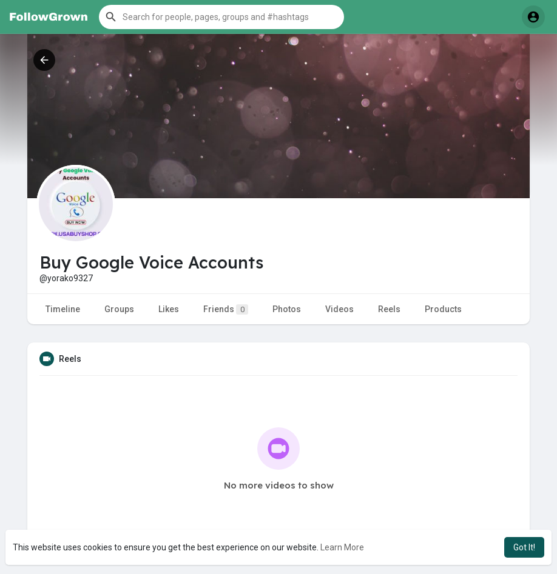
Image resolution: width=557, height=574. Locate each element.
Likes (168, 309)
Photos (286, 309)
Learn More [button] (342, 547)
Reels (389, 309)
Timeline (63, 309)
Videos (339, 309)
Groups (119, 309)
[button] (221, 17)
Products (443, 309)
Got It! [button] (524, 547)
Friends (225, 309)
